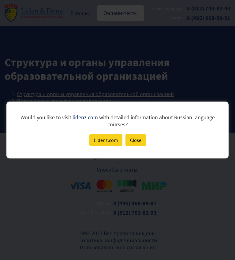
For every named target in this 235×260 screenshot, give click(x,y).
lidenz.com (85, 117)
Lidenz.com (106, 140)
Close (135, 140)
